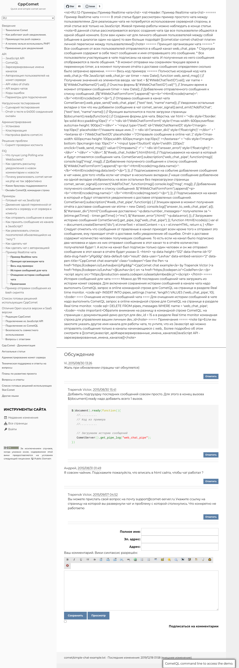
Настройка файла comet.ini (24, 135)
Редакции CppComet (18, 316)
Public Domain (42, 458)
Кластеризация (16, 130)
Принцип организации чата (27, 261)
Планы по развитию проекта (19, 373)
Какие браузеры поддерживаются (26, 185)
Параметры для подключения (26, 97)
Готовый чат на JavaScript (23, 200)
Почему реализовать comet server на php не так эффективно (29, 179)
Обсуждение (79, 354)
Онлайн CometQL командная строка (27, 190)
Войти (10, 429)
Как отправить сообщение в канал (29, 217)
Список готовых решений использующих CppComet (20, 300)
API (4, 54)
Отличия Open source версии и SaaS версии (27, 310)
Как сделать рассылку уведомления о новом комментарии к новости (22, 168)
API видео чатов (17, 88)
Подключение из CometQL (22, 325)
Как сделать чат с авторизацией (28, 248)
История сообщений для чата (29, 270)
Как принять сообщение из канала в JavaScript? (29, 224)
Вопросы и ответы (13, 379)
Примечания (18, 283)
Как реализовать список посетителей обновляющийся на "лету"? (28, 235)
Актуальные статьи (13, 351)
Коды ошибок (15, 93)
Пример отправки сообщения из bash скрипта (28, 290)
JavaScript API (15, 58)
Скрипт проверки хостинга (24, 145)
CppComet (28, 4)
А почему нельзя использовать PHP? (28, 43)
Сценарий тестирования (23, 107)
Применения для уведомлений (24, 48)
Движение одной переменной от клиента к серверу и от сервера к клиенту (29, 209)
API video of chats (17, 84)
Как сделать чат (16, 243)
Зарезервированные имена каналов (25, 69)
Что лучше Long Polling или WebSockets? (24, 157)
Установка (13, 126)
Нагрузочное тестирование (21, 103)
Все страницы (15, 423)
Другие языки (10, 395)
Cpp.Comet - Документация (18, 345)
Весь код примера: (22, 265)
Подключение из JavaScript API (24, 321)
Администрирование (16, 122)
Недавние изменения (21, 417)
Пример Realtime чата (21, 252)
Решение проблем (15, 141)
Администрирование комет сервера (24, 357)
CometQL (12, 62)
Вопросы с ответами (17, 339)
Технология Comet (17, 30)
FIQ (4, 151)
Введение (9, 25)
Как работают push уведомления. (26, 34)
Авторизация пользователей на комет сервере (27, 78)
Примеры (8, 196)
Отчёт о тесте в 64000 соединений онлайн (29, 114)
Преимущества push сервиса (23, 39)
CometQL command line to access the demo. (199, 663)
